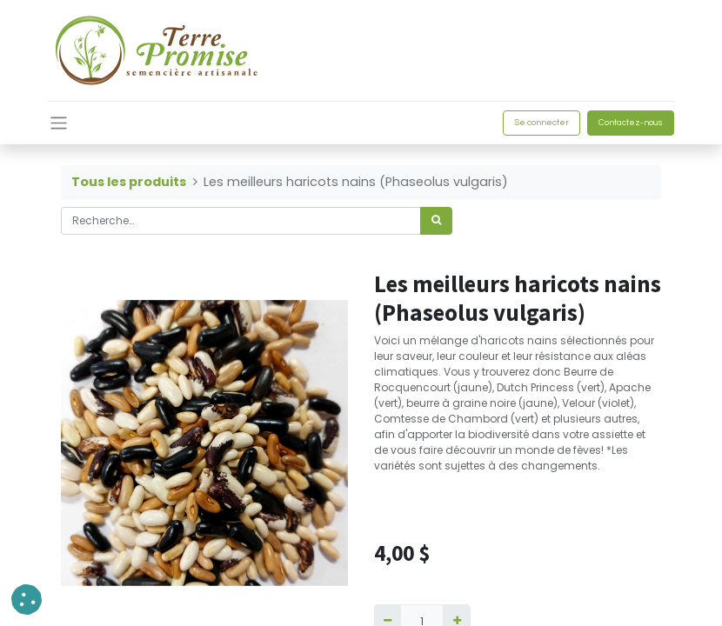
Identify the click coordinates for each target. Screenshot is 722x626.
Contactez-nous (630, 122)
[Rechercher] (436, 221)
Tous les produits (128, 181)
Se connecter (541, 122)
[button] (26, 599)
